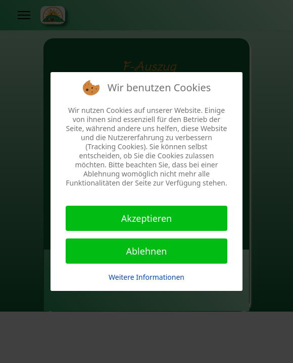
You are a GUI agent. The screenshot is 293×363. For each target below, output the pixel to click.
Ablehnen (146, 251)
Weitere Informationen (146, 277)
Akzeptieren (146, 218)
